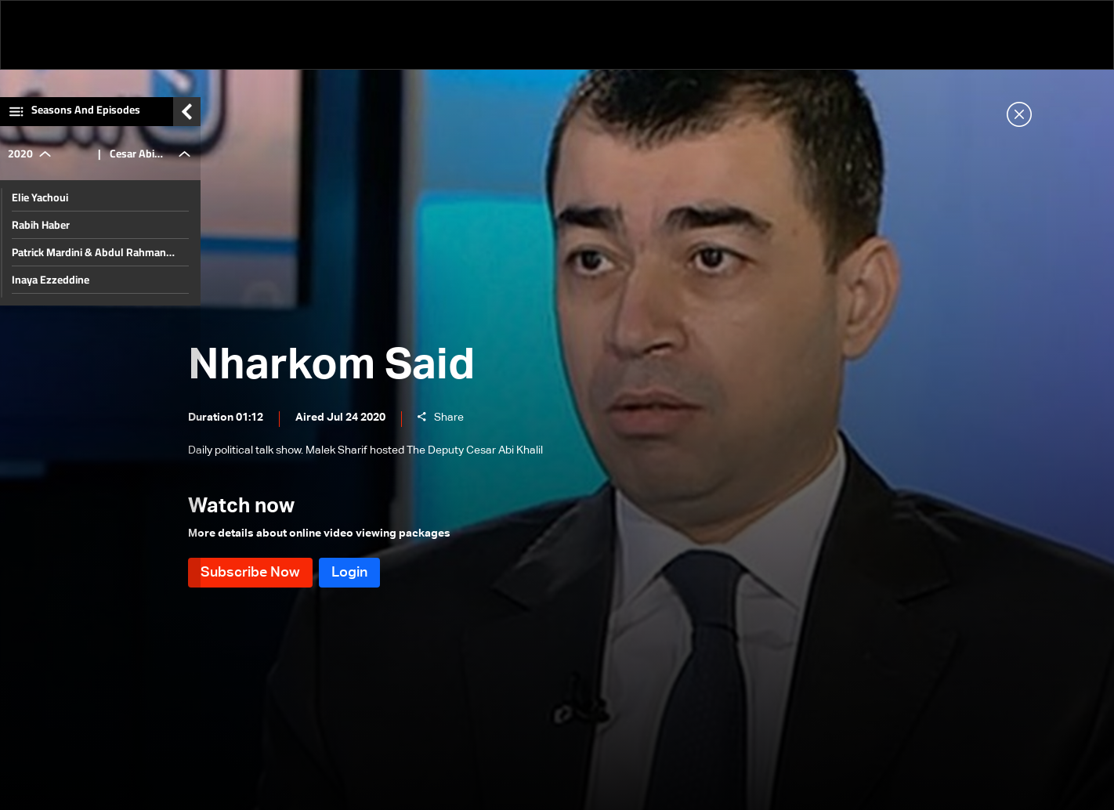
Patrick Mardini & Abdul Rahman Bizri (89, 260)
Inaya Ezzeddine (50, 288)
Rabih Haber (41, 233)
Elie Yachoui (40, 206)
